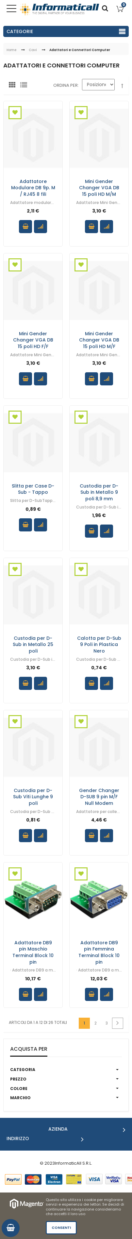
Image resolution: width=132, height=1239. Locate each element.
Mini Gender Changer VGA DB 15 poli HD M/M (99, 187)
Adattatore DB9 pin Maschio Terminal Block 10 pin (33, 952)
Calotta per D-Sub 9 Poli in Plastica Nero (99, 644)
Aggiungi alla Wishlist (15, 112)
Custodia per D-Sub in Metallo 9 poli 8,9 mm (99, 492)
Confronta (40, 226)
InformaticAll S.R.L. (73, 1163)
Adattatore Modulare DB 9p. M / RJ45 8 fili (33, 187)
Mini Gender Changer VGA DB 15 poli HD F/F (33, 339)
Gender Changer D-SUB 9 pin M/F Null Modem (99, 796)
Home (11, 50)
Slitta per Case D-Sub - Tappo (33, 488)
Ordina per (65, 85)
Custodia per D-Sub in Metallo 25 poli (33, 644)
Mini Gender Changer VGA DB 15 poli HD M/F (99, 339)
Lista (25, 86)
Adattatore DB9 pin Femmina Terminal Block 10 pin (99, 952)
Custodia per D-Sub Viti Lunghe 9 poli (33, 796)
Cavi (33, 50)
